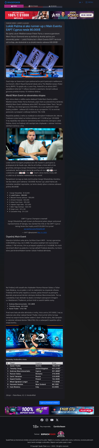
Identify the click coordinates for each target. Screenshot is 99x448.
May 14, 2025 (42, 232)
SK (80, 2)
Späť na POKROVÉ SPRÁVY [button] (50, 403)
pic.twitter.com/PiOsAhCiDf (34, 229)
